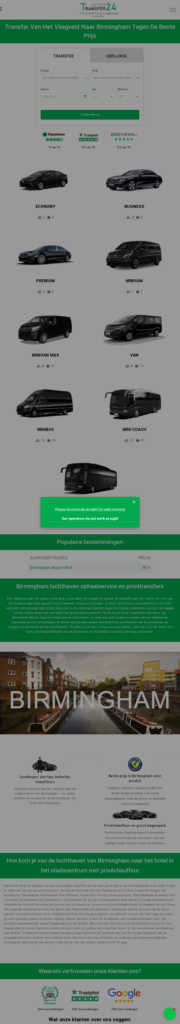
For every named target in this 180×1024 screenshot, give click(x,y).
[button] (169, 1013)
